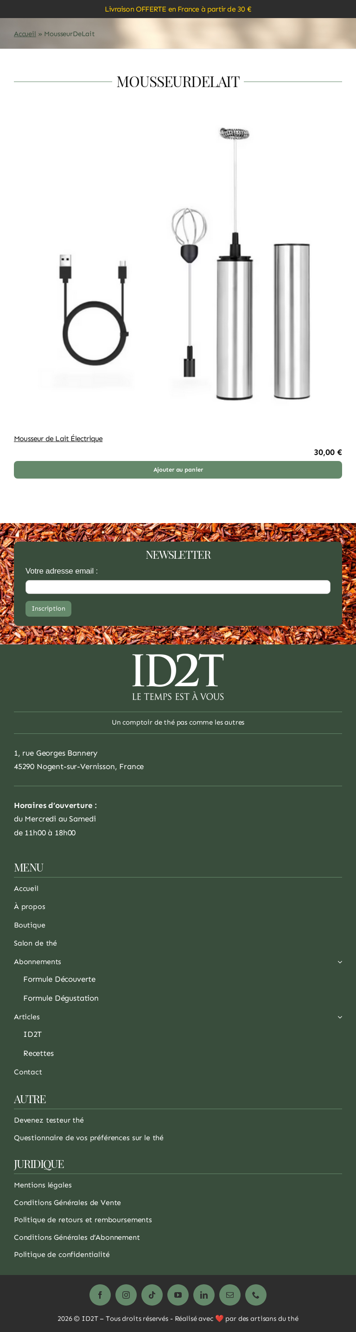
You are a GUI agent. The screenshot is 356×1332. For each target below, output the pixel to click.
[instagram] (126, 1295)
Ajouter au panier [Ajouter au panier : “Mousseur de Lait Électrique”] (178, 469)
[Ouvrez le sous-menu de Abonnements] (338, 964)
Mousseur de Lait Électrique (58, 438)
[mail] (230, 1295)
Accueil (25, 34)
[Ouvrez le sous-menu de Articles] (338, 1019)
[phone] (256, 1295)
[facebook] (100, 1295)
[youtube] (178, 1295)
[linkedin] (204, 1295)
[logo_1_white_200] (178, 657)
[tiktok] (152, 1295)
